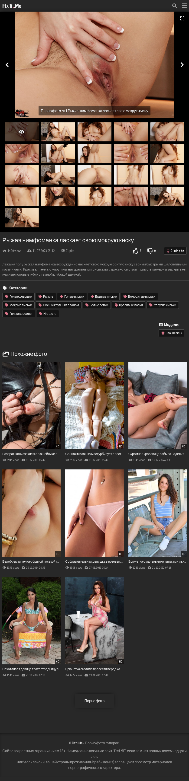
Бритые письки (104, 296)
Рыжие (46, 296)
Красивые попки (129, 305)
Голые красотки (19, 313)
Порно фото (95, 701)
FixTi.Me (12, 5)
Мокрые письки (18, 305)
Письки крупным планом (59, 305)
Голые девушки (18, 296)
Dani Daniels (171, 333)
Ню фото (47, 313)
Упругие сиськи (162, 305)
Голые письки (72, 296)
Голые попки (96, 305)
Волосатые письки (139, 296)
